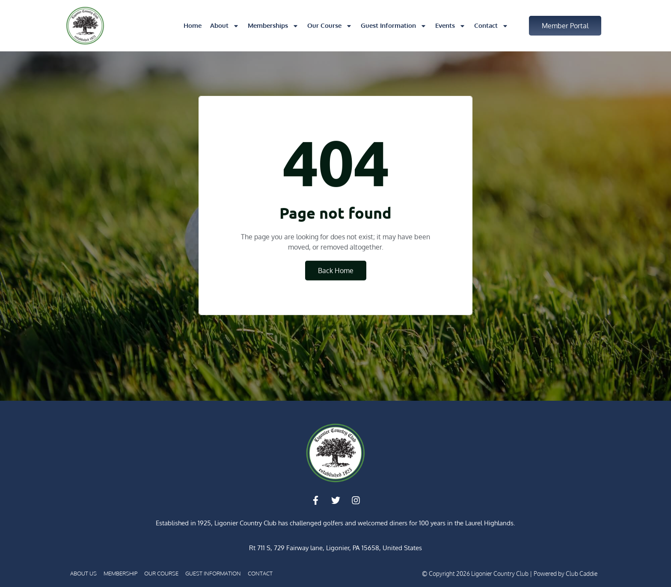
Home (193, 25)
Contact (491, 25)
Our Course (329, 25)
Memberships (273, 25)
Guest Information (394, 25)
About (224, 25)
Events (450, 25)
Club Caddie (581, 573)
